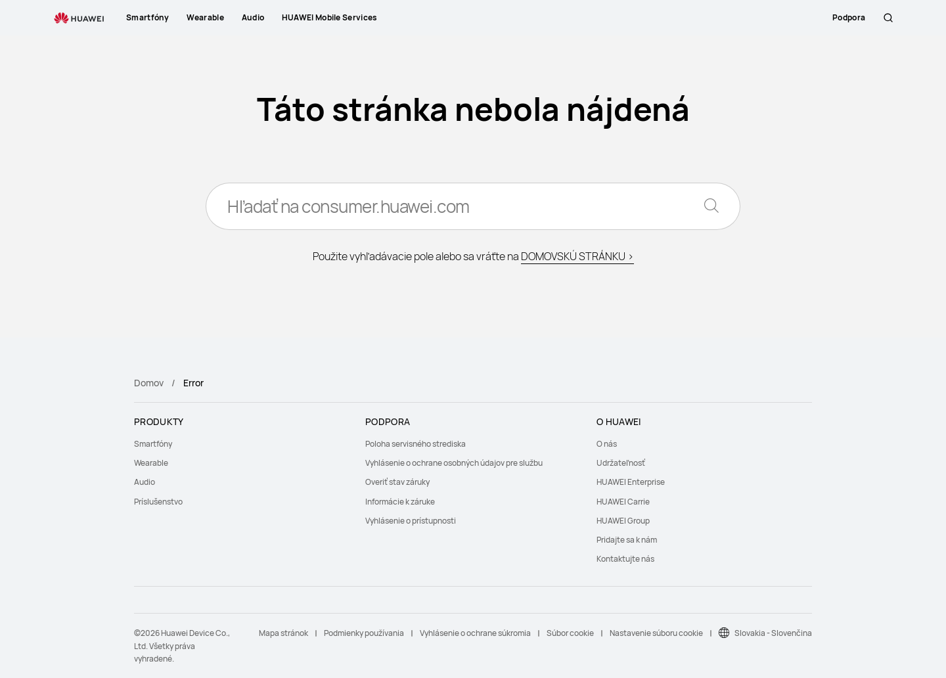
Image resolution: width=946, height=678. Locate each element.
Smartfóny (153, 443)
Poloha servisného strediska (415, 443)
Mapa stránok (283, 633)
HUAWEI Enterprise (631, 481)
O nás (607, 443)
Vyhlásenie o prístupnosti (410, 520)
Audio (144, 481)
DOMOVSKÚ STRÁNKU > (577, 256)
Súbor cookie (570, 633)
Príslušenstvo (158, 501)
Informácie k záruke (400, 501)
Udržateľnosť (621, 462)
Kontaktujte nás (625, 558)
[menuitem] (241, 444)
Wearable (151, 462)
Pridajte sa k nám (627, 539)
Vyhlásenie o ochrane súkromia (475, 633)
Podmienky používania (364, 633)
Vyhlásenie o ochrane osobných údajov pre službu (454, 462)
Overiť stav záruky (397, 481)
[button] (888, 17)
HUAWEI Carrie (623, 501)
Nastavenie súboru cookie (656, 633)
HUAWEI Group (623, 520)
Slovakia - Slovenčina (773, 633)
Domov (149, 382)
